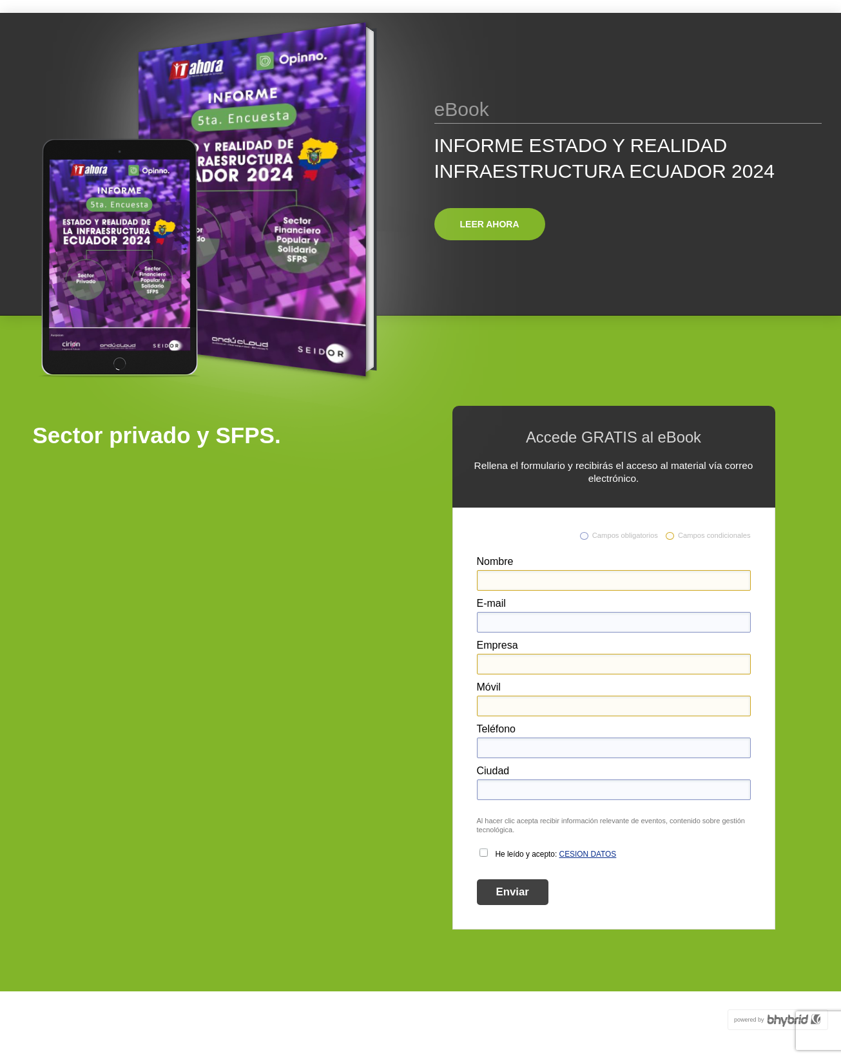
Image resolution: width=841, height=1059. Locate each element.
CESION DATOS (588, 854)
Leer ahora (489, 224)
